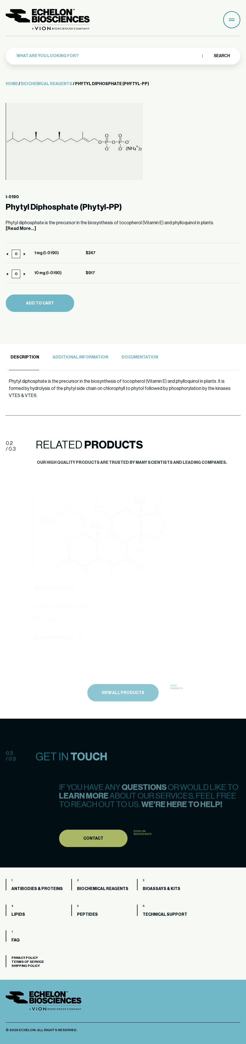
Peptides (87, 915)
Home (12, 84)
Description (25, 357)
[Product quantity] (16, 254)
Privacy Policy (24, 957)
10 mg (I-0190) (48, 273)
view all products (123, 707)
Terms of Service (27, 961)
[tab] (24, 357)
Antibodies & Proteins (37, 889)
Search (221, 56)
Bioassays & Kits (161, 889)
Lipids (18, 915)
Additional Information (80, 357)
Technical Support (165, 915)
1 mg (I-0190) (46, 253)
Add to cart (40, 303)
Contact (93, 852)
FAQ (15, 940)
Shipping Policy (25, 965)
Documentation (140, 357)
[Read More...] (21, 228)
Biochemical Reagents (46, 84)
